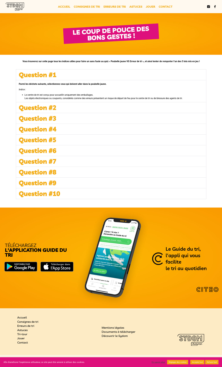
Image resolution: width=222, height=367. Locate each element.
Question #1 (37, 75)
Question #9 (37, 183)
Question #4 (37, 129)
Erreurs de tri (114, 6)
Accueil (64, 6)
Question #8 (37, 172)
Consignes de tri (87, 6)
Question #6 (37, 150)
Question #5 (37, 140)
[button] (111, 74)
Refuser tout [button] (212, 362)
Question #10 (39, 194)
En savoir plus (158, 362)
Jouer (150, 6)
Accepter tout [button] (197, 362)
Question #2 (37, 107)
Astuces (135, 6)
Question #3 (37, 118)
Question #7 (37, 161)
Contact (165, 6)
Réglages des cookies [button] (177, 362)
